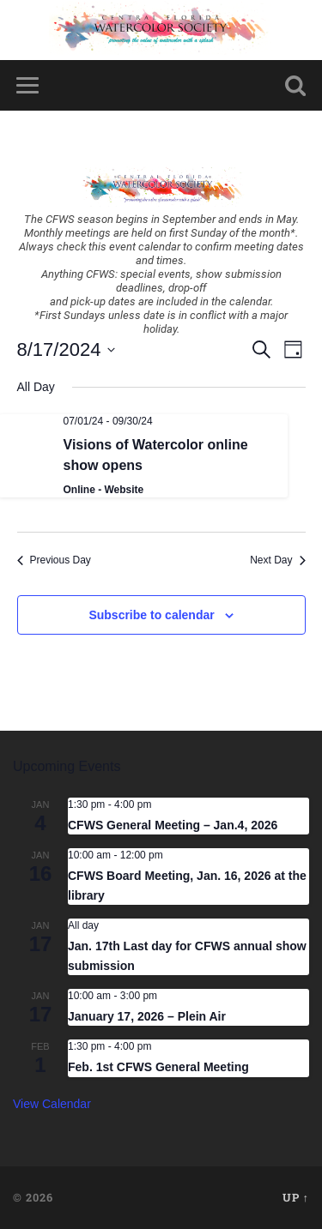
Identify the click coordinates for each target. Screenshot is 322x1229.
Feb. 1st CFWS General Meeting (158, 1067)
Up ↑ (296, 1197)
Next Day (277, 560)
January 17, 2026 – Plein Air (147, 1016)
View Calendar (52, 1104)
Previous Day (54, 560)
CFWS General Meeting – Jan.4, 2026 (172, 825)
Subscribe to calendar (151, 615)
